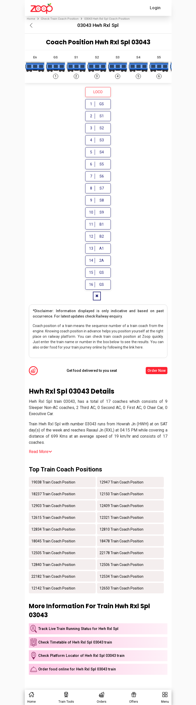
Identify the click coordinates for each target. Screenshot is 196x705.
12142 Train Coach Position (53, 588)
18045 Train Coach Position (53, 541)
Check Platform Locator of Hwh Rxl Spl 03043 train (81, 656)
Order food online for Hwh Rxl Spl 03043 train (77, 669)
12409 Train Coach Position (121, 505)
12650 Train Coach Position (121, 588)
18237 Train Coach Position (53, 494)
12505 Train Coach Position (53, 553)
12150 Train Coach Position (121, 494)
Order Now (157, 371)
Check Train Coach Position (60, 18)
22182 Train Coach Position (53, 576)
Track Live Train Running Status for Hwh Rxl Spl (78, 629)
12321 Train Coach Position (121, 517)
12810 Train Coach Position (121, 529)
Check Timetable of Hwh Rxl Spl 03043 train (75, 642)
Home (31, 18)
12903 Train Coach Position (53, 505)
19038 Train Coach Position (53, 482)
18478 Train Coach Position (121, 541)
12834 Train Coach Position (53, 529)
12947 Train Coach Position (121, 482)
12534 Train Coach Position (121, 576)
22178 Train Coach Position (121, 553)
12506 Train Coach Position (121, 564)
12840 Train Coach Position (53, 564)
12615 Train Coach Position (53, 517)
